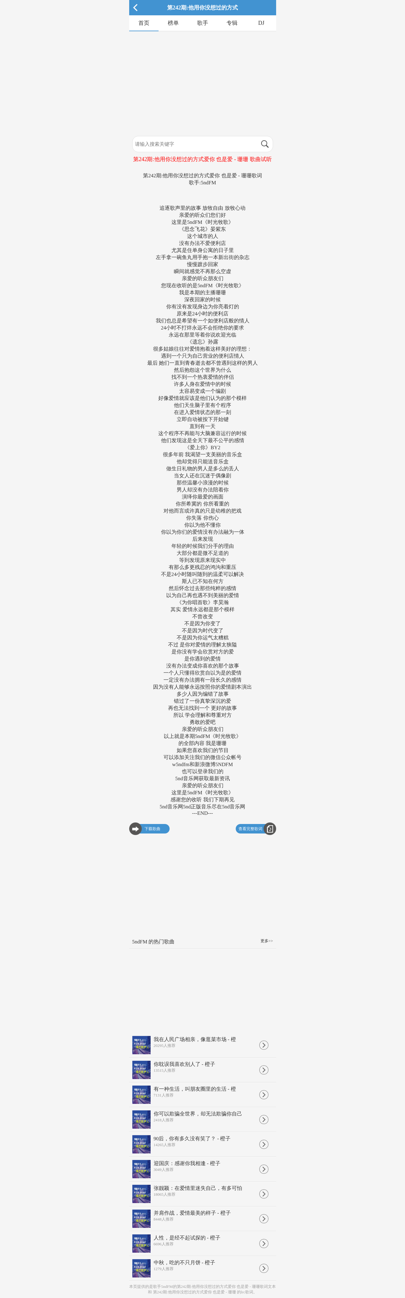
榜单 (173, 23)
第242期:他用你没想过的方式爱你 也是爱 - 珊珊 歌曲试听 (202, 159)
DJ (261, 23)
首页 (143, 23)
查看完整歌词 (250, 828)
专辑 (232, 23)
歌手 (202, 23)
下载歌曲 (152, 828)
